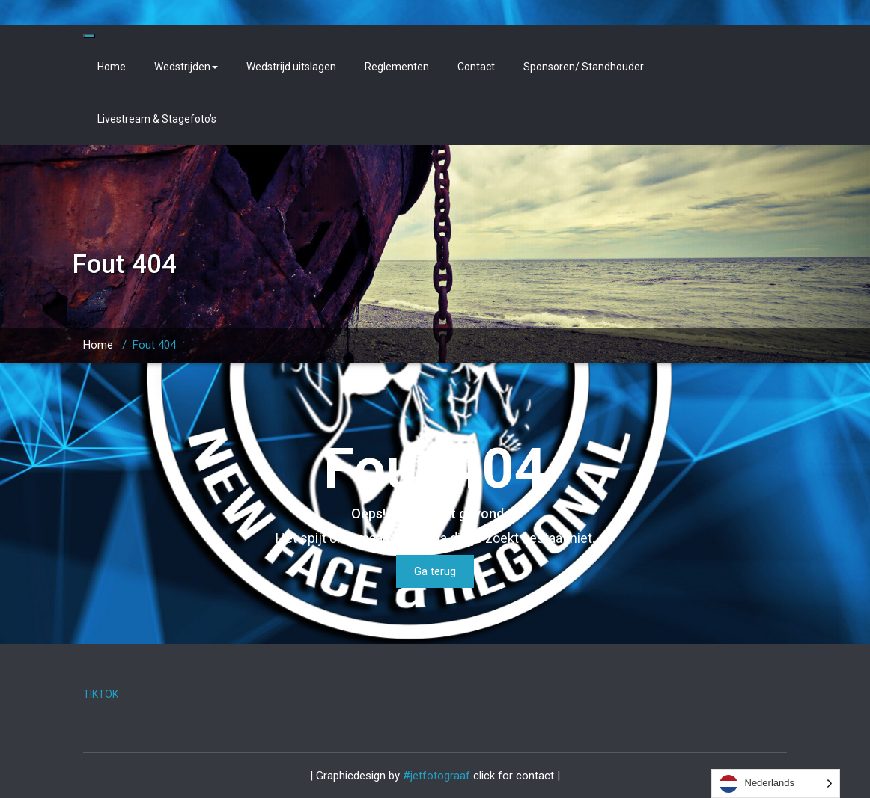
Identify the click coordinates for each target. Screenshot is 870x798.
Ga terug (435, 571)
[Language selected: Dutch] (776, 783)
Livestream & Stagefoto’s (156, 119)
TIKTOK (100, 694)
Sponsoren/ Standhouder (583, 67)
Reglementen (397, 67)
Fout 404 (154, 345)
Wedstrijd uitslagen (291, 67)
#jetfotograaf (438, 775)
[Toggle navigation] (89, 36)
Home (111, 67)
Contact (476, 67)
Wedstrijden (186, 67)
